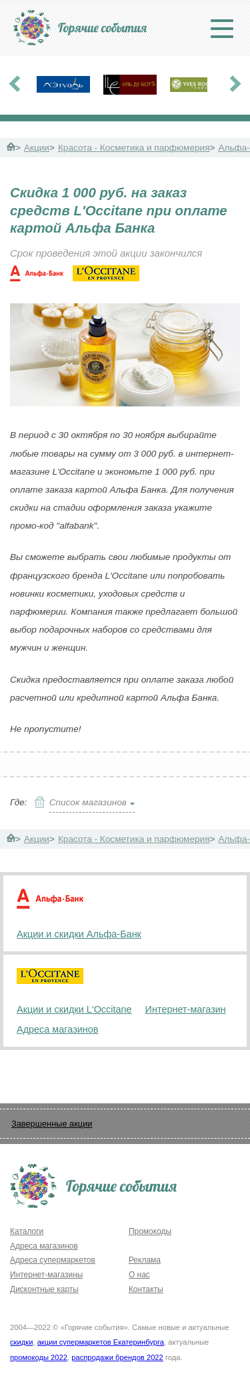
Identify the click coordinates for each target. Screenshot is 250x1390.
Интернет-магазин (185, 1009)
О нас (139, 1274)
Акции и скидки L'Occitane (74, 1009)
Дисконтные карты (44, 1289)
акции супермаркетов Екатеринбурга (100, 1342)
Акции (36, 148)
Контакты (146, 1289)
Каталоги (26, 1231)
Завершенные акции (51, 1124)
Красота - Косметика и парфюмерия (134, 148)
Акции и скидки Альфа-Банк (79, 934)
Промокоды (150, 1231)
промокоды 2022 (38, 1357)
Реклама (145, 1260)
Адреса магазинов (58, 1029)
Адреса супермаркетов (52, 1260)
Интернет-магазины (46, 1274)
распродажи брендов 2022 (117, 1357)
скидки (21, 1342)
